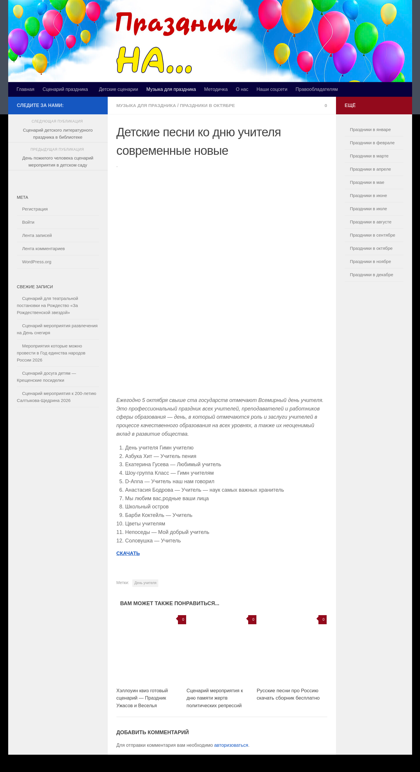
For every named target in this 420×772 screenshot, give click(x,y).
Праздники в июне (368, 195)
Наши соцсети (271, 89)
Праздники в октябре (210, 105)
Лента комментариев (43, 248)
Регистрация (35, 208)
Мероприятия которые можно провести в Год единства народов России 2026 (51, 352)
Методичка (215, 89)
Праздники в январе (370, 129)
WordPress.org (37, 261)
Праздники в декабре (371, 274)
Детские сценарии (118, 89)
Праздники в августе (371, 221)
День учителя (145, 583)
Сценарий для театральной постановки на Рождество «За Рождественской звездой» (47, 305)
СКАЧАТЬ (128, 553)
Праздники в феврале (372, 142)
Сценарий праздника (65, 89)
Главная (26, 89)
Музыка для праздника (171, 89)
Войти (28, 222)
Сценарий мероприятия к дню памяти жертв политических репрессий (215, 698)
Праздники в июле (368, 208)
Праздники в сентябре (372, 235)
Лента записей (37, 235)
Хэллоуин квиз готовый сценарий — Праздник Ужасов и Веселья (143, 698)
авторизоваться (231, 744)
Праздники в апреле (370, 169)
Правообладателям (317, 89)
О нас (242, 89)
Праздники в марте (369, 155)
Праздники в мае (367, 182)
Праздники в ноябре (370, 261)
